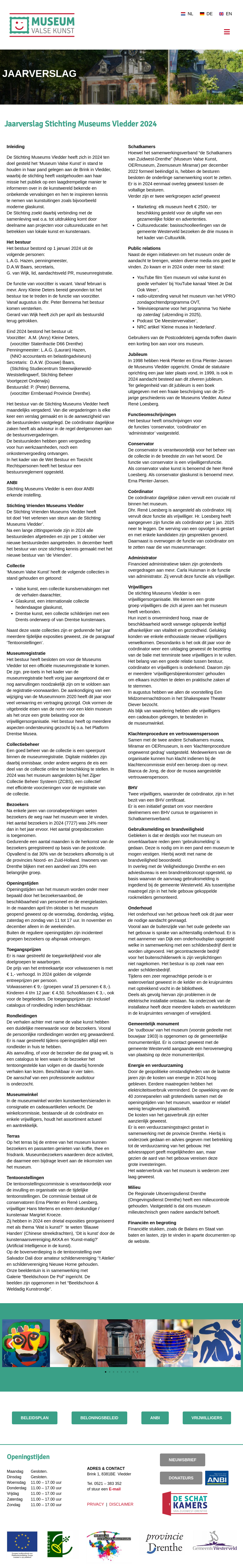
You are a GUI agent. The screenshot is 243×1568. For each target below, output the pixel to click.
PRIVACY (96, 1504)
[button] (11, 1344)
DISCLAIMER (121, 1504)
